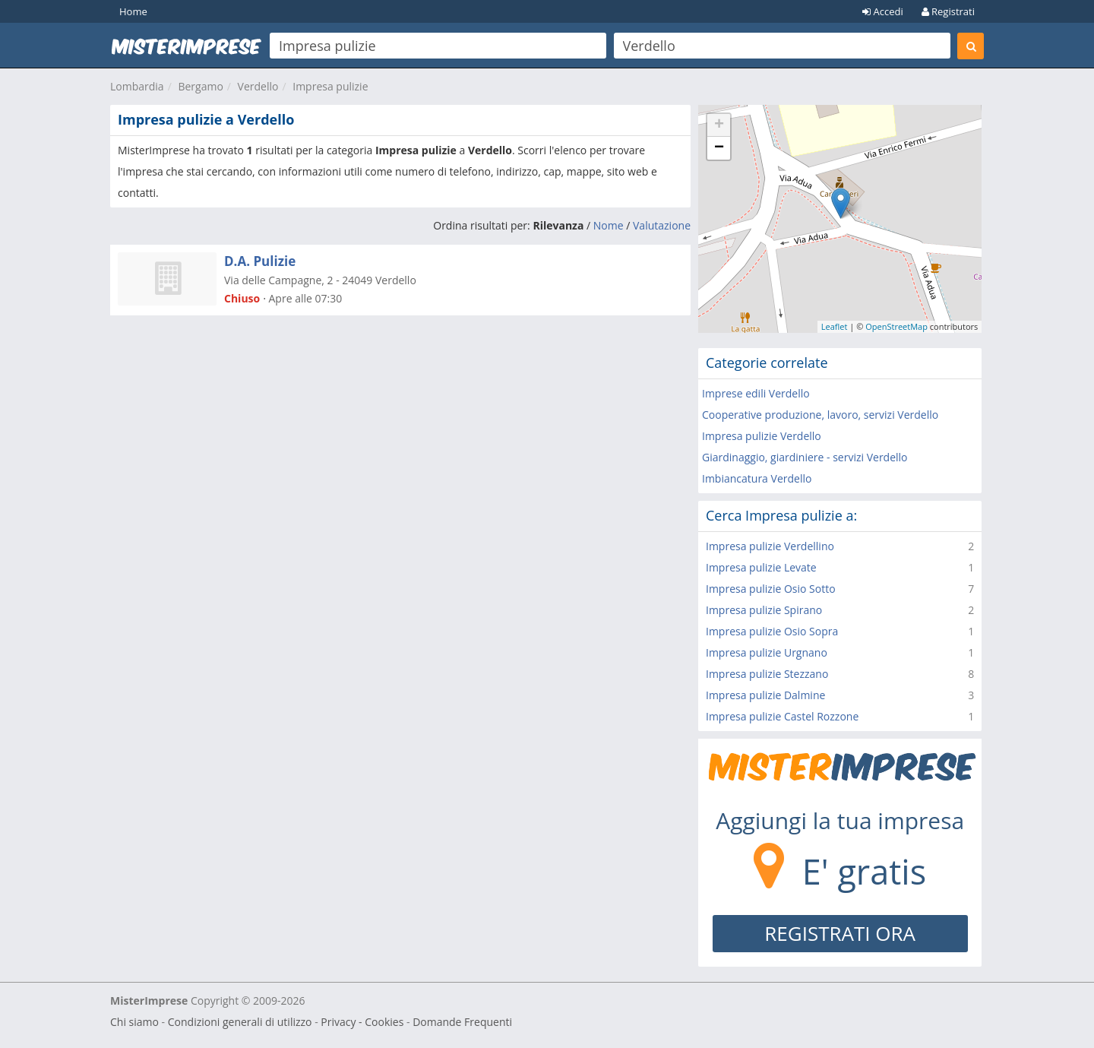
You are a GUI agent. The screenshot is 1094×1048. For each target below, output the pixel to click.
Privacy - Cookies (362, 1022)
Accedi (882, 11)
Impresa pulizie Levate (761, 567)
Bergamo (200, 86)
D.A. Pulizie (260, 261)
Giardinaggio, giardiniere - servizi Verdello (805, 457)
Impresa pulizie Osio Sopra (772, 631)
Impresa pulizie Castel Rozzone (782, 716)
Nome (608, 225)
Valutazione (662, 225)
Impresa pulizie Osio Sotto (771, 588)
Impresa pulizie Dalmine (765, 695)
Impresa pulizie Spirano (764, 610)
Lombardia (137, 86)
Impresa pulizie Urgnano (766, 652)
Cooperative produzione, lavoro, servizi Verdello (820, 414)
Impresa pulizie (330, 86)
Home (133, 11)
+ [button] (719, 125)
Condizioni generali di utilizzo (240, 1022)
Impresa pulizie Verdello (761, 436)
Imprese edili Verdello (756, 393)
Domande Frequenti (462, 1022)
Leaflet (834, 326)
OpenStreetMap (896, 326)
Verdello (258, 86)
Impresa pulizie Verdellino (770, 546)
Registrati (948, 11)
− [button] (719, 148)
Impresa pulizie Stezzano (767, 673)
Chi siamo (134, 1022)
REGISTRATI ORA (839, 933)
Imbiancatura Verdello (756, 478)
